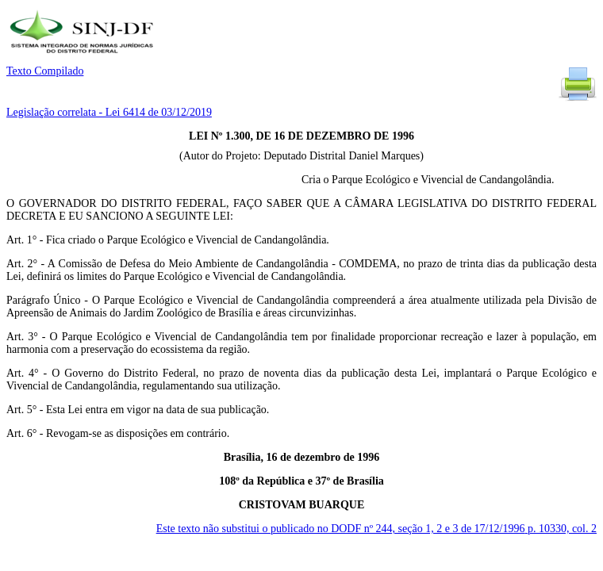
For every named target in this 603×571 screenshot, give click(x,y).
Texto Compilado (44, 71)
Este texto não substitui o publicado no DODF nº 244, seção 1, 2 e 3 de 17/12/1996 (376, 529)
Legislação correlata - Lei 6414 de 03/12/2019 (109, 112)
